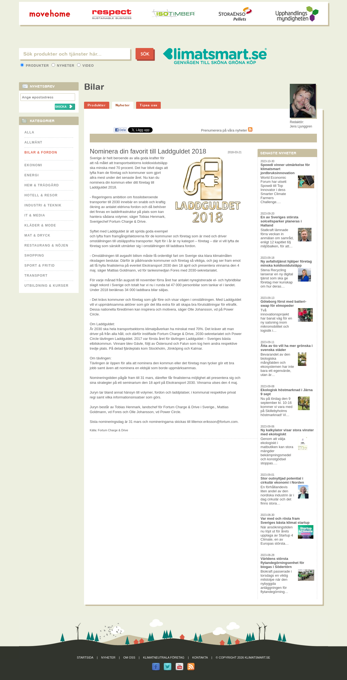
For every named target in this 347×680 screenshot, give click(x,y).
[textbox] (74, 53)
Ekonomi (33, 165)
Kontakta (200, 657)
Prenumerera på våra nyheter (226, 130)
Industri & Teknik (43, 205)
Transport (35, 275)
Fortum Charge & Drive (113, 430)
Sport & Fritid (39, 265)
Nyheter (64, 66)
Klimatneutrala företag (163, 657)
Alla (29, 132)
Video (85, 66)
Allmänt (33, 142)
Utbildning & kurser (46, 286)
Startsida (85, 657)
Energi (31, 175)
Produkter (35, 66)
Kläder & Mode (40, 225)
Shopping (34, 255)
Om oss (129, 657)
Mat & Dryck (37, 235)
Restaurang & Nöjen (46, 245)
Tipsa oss (148, 105)
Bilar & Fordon (40, 152)
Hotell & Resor (41, 195)
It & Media (34, 215)
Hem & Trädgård (41, 185)
